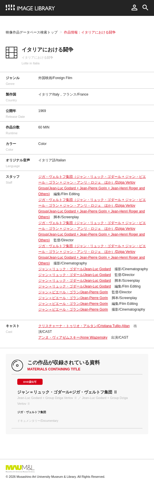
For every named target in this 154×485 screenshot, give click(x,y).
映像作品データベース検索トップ (32, 32)
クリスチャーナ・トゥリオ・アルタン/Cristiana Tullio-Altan (84, 326)
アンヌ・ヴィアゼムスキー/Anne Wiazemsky (72, 337)
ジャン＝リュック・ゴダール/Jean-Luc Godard (74, 269)
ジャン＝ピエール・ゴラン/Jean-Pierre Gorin (73, 292)
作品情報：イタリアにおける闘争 (90, 32)
